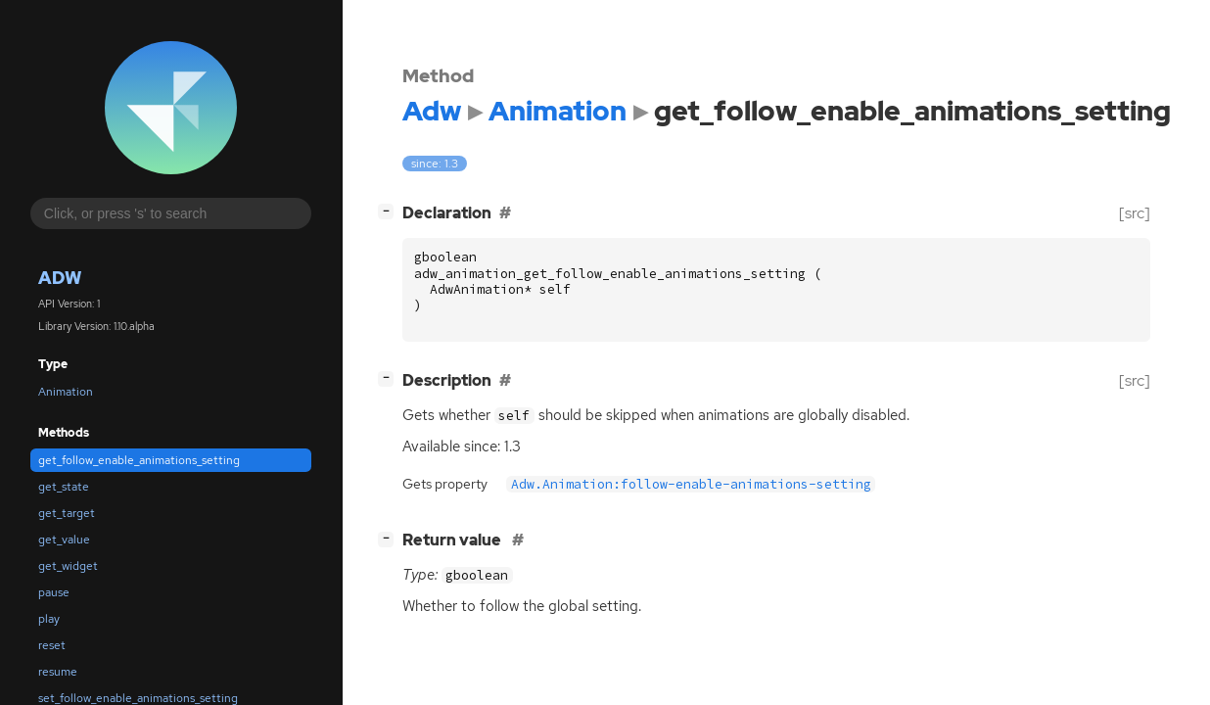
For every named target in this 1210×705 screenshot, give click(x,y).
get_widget (68, 566)
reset (52, 645)
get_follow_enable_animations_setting (139, 460)
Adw (59, 277)
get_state (63, 486)
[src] (1134, 213)
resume (57, 672)
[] (389, 211)
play (49, 619)
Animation (65, 392)
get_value (64, 539)
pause (54, 592)
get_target (66, 513)
